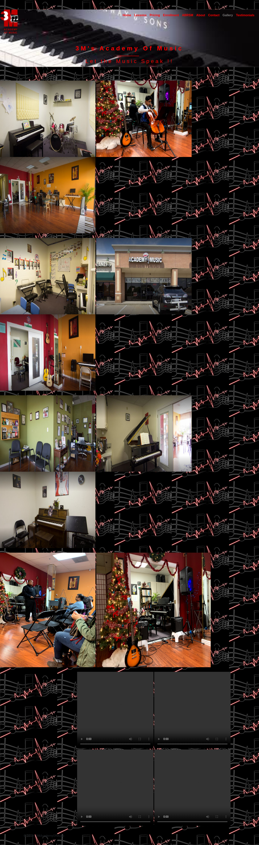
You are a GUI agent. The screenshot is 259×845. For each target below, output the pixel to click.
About (200, 15)
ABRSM (187, 15)
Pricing (155, 15)
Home (127, 15)
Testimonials (245, 15)
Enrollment (171, 15)
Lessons (140, 15)
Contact (214, 15)
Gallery (228, 15)
